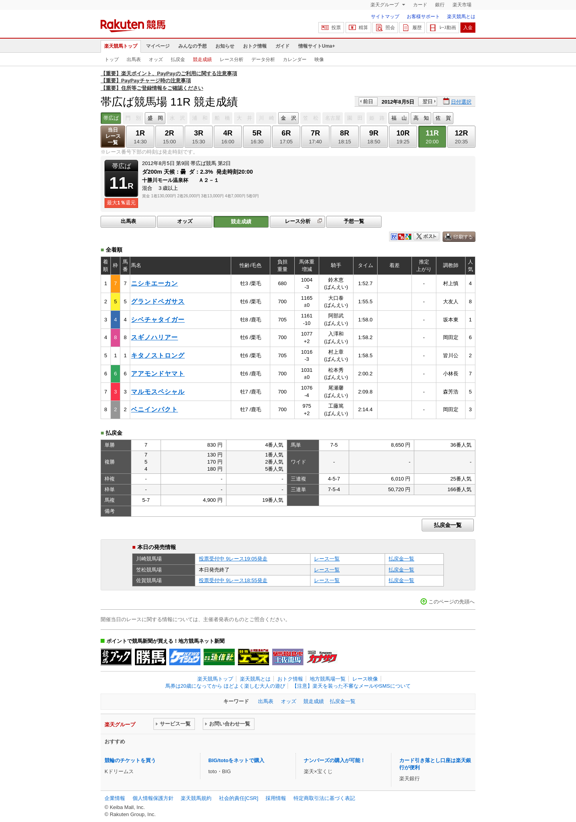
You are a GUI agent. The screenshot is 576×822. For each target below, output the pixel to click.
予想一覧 (354, 221)
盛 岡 (155, 118)
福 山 (399, 118)
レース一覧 (327, 559)
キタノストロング (158, 355)
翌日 (428, 101)
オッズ (156, 59)
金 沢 (288, 118)
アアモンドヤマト (158, 373)
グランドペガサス (158, 301)
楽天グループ (385, 4)
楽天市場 (462, 4)
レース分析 (231, 59)
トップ (112, 59)
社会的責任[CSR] (238, 798)
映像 (319, 59)
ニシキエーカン (154, 283)
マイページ (158, 46)
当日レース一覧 (113, 136)
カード (420, 4)
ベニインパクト (154, 409)
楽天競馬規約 (196, 798)
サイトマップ (385, 16)
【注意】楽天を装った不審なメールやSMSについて (351, 686)
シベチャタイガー (158, 319)
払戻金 (178, 59)
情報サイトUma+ (316, 46)
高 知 (421, 118)
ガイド (282, 46)
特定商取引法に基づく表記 (324, 798)
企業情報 (115, 798)
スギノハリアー (154, 337)
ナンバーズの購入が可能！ (334, 760)
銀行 (440, 4)
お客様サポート (423, 16)
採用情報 (276, 798)
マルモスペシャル (158, 391)
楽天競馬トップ (120, 46)
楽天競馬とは (461, 16)
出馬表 (134, 59)
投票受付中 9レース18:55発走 (233, 580)
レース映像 (365, 679)
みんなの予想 (192, 46)
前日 (368, 101)
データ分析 (263, 59)
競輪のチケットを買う (130, 760)
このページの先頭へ (451, 602)
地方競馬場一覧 (328, 679)
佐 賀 (443, 118)
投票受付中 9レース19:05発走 (233, 559)
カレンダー (295, 59)
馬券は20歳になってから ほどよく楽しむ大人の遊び (225, 686)
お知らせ (224, 46)
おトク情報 (255, 46)
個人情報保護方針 (153, 798)
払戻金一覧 (448, 525)
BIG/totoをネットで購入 (236, 760)
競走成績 (202, 59)
